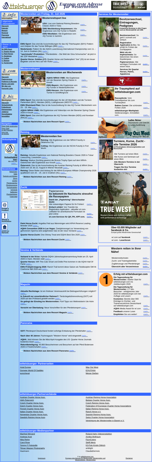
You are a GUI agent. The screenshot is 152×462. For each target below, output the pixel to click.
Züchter (14, 181)
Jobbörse (5, 112)
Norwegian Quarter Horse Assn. (34, 414)
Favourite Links (7, 88)
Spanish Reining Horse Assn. (98, 414)
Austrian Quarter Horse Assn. (32, 397)
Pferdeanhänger (11, 194)
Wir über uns (6, 86)
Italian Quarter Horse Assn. (32, 412)
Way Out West (92, 367)
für (8, 51)
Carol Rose (25, 442)
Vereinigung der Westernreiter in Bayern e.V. (105, 420)
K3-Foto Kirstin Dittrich (95, 445)
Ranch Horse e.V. (93, 412)
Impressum (41, 458)
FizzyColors (91, 439)
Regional (5, 33)
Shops (15, 178)
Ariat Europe (25, 367)
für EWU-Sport (7, 49)
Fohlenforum (6, 107)
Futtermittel (13, 196)
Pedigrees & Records (9, 81)
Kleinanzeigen (7, 109)
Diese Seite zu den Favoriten (7, 129)
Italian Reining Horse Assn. (97, 409)
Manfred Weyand (27, 434)
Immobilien (6, 116)
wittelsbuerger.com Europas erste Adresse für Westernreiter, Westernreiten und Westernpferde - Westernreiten (85, 458)
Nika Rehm (25, 439)
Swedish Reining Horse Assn (32, 417)
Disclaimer (129, 458)
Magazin (5, 30)
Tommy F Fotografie (29, 445)
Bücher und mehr (8, 84)
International (6, 37)
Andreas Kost (26, 437)
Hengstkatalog (7, 114)
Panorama (5, 35)
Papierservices (7, 79)
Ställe (15, 174)
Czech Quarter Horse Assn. (32, 403)
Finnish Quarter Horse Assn (32, 409)
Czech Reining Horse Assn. (98, 403)
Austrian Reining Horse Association (101, 397)
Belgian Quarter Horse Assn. (98, 400)
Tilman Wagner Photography (32, 448)
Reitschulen (13, 172)
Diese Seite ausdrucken (10, 126)
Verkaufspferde (7, 105)
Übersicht (5, 77)
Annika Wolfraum (93, 437)
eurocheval (25, 373)
